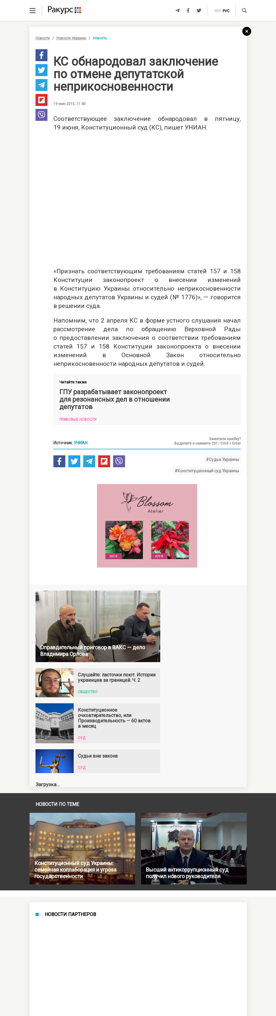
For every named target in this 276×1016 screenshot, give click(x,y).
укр (217, 11)
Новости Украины (71, 38)
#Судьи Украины (222, 459)
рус (226, 11)
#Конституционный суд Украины (207, 470)
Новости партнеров (70, 914)
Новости (43, 38)
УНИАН (80, 442)
